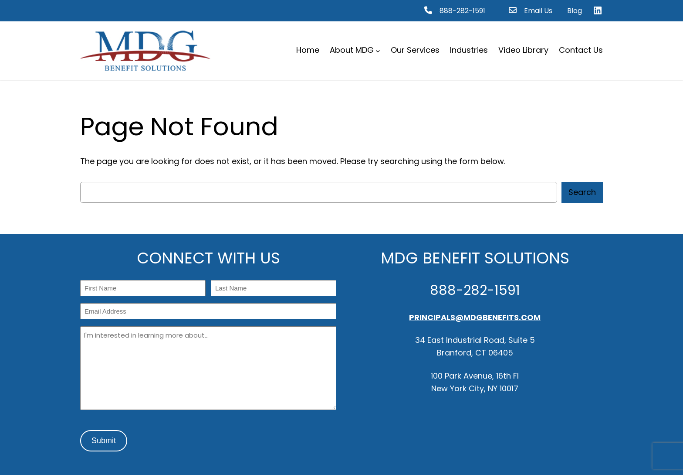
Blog (574, 11)
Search (582, 192)
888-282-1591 (462, 11)
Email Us (538, 11)
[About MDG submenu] (377, 50)
